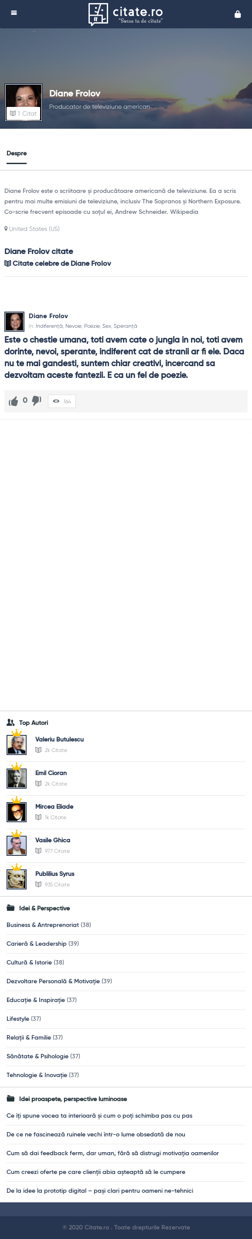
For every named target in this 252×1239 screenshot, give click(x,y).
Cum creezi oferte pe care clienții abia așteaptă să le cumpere (96, 1172)
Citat (23, 113)
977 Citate (52, 851)
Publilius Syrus (54, 874)
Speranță (125, 326)
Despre (17, 154)
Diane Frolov (74, 94)
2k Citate (51, 750)
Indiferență (49, 326)
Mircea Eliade (54, 807)
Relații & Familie (29, 1038)
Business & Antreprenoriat (43, 925)
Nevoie (73, 326)
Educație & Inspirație (36, 1000)
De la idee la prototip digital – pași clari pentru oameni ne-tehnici (100, 1191)
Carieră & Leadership (37, 944)
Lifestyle (18, 1019)
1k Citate (50, 817)
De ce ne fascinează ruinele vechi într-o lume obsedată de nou (96, 1135)
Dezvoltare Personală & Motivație (53, 981)
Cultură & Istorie (29, 963)
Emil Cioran (51, 773)
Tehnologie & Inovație (37, 1075)
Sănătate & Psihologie (37, 1057)
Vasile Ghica (52, 840)
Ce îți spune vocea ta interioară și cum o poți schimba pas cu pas (99, 1116)
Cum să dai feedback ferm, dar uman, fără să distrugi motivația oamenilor (113, 1153)
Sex (106, 326)
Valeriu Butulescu (59, 740)
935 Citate (52, 885)
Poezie (92, 326)
